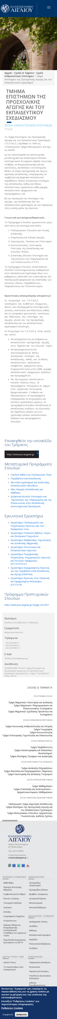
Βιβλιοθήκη (8, 883)
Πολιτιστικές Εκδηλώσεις (40, 944)
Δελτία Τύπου (9, 962)
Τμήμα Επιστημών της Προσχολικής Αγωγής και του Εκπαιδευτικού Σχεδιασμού (29, 808)
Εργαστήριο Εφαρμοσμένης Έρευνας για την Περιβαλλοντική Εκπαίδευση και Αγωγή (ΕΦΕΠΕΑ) (30, 571)
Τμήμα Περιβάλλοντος (41, 747)
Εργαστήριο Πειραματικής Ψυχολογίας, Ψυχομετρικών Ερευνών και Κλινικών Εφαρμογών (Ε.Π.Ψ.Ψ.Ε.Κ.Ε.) (31, 559)
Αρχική (8, 72)
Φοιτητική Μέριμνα (37, 907)
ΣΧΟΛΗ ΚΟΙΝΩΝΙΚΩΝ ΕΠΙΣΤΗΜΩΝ (37, 720)
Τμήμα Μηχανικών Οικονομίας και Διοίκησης (30, 702)
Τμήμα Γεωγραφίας (43, 729)
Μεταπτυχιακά (35, 903)
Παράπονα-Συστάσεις (39, 971)
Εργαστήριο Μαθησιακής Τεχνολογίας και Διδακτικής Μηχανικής (31, 541)
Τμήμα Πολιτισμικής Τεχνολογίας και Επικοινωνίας (27, 735)
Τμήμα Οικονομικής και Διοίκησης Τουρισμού (29, 774)
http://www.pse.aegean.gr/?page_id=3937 (27, 604)
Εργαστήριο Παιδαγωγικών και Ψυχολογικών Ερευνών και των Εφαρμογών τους (27, 525)
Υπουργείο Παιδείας (12, 903)
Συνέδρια (33, 948)
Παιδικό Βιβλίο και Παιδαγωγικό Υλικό (31, 474)
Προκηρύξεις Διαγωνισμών (35, 884)
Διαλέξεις (33, 926)
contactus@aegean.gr (18, 858)
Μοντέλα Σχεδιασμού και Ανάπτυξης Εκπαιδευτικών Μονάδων (30, 484)
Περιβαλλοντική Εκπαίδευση (26, 478)
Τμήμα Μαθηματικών (42, 786)
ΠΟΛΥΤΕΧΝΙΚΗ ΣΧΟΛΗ (43, 696)
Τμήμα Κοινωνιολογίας (41, 732)
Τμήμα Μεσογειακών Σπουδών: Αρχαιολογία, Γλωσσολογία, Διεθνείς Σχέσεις (29, 815)
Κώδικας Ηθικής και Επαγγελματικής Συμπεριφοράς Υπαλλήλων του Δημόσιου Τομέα (14, 930)
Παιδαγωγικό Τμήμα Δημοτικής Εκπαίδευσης (30, 804)
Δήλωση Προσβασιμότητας (37, 984)
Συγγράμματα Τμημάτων (14, 916)
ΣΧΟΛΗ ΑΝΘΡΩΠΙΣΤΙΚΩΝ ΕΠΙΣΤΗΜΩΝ (28, 125)
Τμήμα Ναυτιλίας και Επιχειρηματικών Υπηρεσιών (28, 771)
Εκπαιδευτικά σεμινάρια (40, 935)
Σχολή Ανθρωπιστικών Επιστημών (24, 74)
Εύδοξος (7, 912)
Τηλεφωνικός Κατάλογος (39, 962)
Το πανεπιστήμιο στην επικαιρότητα (13, 968)
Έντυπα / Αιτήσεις (11, 898)
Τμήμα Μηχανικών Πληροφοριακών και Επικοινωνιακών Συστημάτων (33, 707)
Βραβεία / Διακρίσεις (38, 894)
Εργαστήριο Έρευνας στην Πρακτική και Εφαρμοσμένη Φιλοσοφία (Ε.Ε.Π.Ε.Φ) (30, 581)
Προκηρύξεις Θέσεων (38, 890)
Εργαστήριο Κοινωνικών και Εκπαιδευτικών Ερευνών (26, 548)
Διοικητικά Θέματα (37, 898)
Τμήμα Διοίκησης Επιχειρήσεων (36, 768)
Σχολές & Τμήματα (24, 72)
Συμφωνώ (8, 1014)
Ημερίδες (33, 939)
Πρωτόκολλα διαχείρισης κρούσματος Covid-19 (14, 941)
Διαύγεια (7, 907)
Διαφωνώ (21, 1014)
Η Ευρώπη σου (10, 920)
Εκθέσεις (33, 930)
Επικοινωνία (34, 967)
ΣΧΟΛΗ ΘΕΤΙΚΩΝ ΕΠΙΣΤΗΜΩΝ (39, 779)
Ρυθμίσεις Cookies (12, 1007)
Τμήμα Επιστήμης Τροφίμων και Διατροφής (31, 756)
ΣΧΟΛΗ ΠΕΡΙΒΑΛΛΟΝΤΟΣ (41, 741)
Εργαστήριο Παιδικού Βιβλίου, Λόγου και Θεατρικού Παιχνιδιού (31, 534)
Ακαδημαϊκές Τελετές (38, 921)
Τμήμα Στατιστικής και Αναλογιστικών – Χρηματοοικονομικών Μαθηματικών (33, 791)
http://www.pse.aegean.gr (20, 454)
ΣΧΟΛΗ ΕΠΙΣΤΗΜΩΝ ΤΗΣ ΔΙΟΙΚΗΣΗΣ (36, 762)
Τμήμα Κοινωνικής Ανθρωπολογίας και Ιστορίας (28, 726)
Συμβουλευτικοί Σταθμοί (14, 894)
